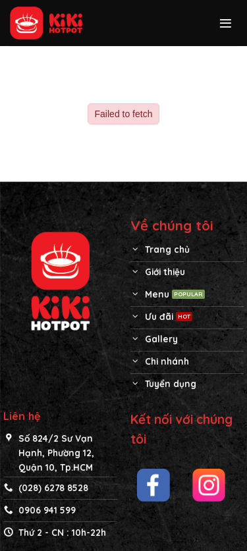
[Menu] (226, 23)
